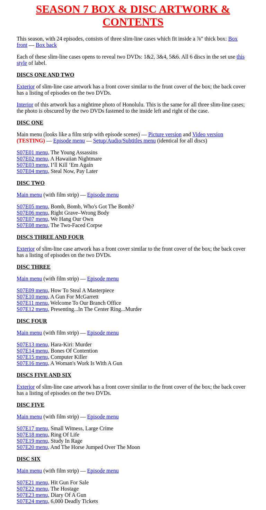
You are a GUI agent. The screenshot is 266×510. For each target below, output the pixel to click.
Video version (207, 134)
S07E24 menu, (33, 501)
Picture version (164, 134)
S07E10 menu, (33, 297)
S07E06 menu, (33, 213)
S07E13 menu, (33, 344)
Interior (25, 104)
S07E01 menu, (33, 152)
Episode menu (69, 141)
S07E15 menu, (33, 357)
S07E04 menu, (33, 171)
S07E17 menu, (33, 428)
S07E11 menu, (33, 303)
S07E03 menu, (33, 165)
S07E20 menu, (33, 447)
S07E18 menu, (33, 435)
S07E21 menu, (33, 482)
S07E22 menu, (33, 489)
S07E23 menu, (33, 495)
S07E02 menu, (33, 159)
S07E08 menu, (33, 225)
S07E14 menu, (33, 351)
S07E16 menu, (33, 363)
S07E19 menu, (33, 441)
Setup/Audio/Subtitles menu (124, 141)
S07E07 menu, (33, 219)
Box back (46, 45)
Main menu (29, 195)
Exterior (26, 86)
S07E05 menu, (33, 206)
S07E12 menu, (33, 309)
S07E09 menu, (33, 290)
